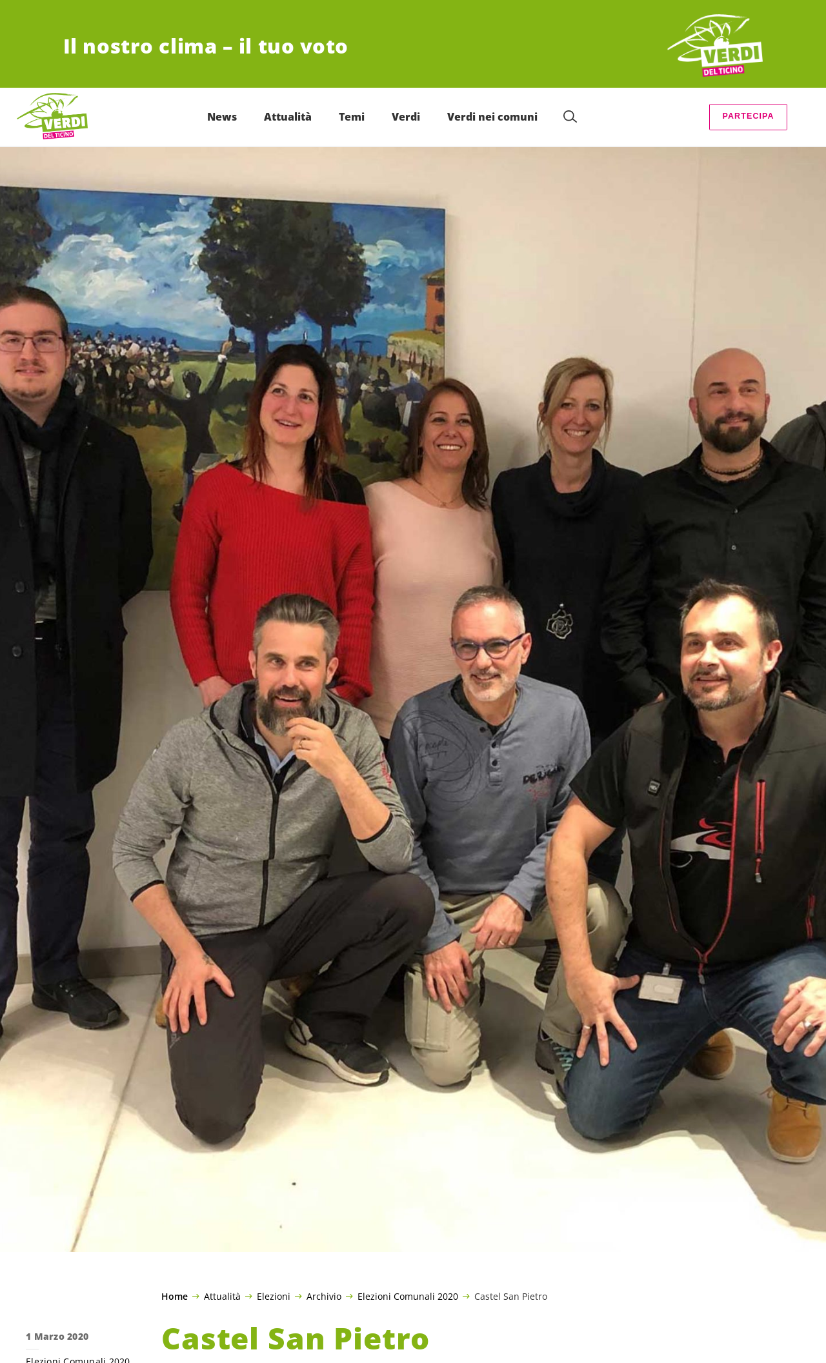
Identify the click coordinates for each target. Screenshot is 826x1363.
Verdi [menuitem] (406, 117)
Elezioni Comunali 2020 (408, 1296)
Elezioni (273, 1296)
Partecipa (748, 116)
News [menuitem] (222, 117)
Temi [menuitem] (352, 117)
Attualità (222, 1296)
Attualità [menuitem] (288, 117)
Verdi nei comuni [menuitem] (492, 117)
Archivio (324, 1296)
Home (174, 1296)
